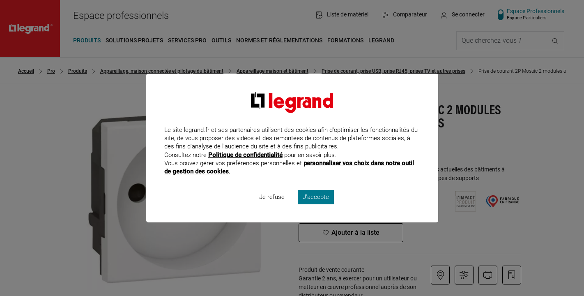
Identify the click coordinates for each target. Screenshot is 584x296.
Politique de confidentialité (245, 165)
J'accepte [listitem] (316, 208)
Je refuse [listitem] (272, 208)
